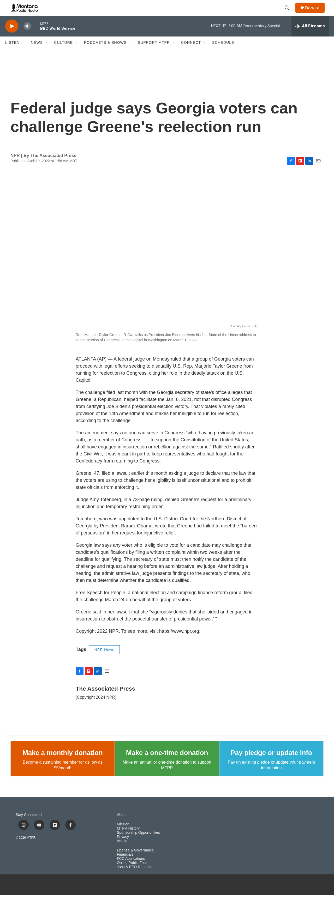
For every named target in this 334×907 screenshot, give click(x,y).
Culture (63, 54)
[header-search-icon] (289, 13)
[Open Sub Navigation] (23, 54)
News (37, 54)
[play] (12, 38)
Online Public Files (132, 874)
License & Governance (135, 862)
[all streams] (310, 37)
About (122, 827)
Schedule (223, 54)
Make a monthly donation (62, 764)
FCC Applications (131, 870)
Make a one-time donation (167, 764)
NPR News (104, 661)
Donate (315, 13)
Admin (122, 853)
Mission (123, 836)
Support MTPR (154, 54)
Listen (12, 54)
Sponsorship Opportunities (138, 844)
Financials (125, 866)
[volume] (27, 38)
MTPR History (128, 840)
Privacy (123, 848)
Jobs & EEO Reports (134, 879)
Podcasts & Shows (105, 54)
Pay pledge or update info (271, 764)
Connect (191, 54)
